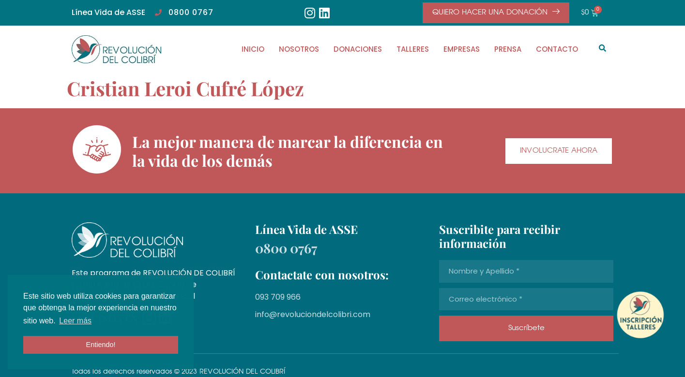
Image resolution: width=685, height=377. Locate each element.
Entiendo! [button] (101, 344)
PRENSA (507, 49)
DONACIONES (358, 49)
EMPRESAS (461, 49)
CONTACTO (557, 49)
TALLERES (412, 49)
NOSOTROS (299, 49)
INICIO (253, 49)
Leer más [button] (75, 321)
